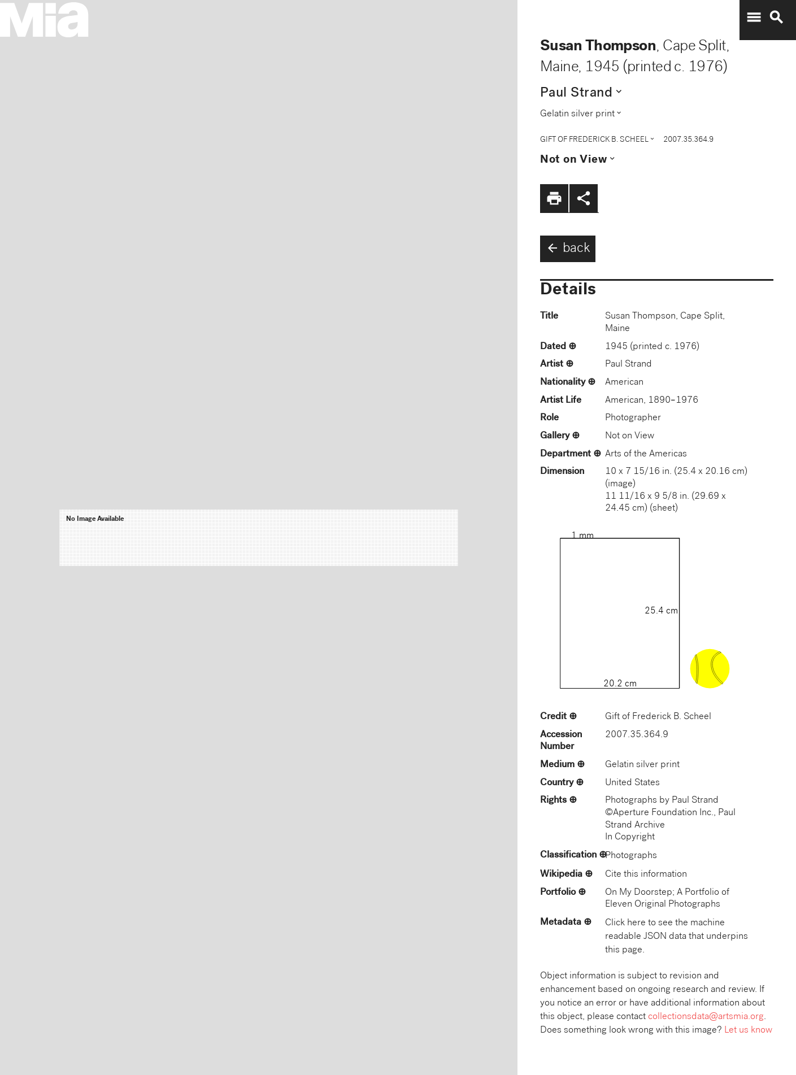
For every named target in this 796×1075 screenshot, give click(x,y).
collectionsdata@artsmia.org (706, 1017)
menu (753, 17)
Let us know (748, 1030)
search (776, 17)
